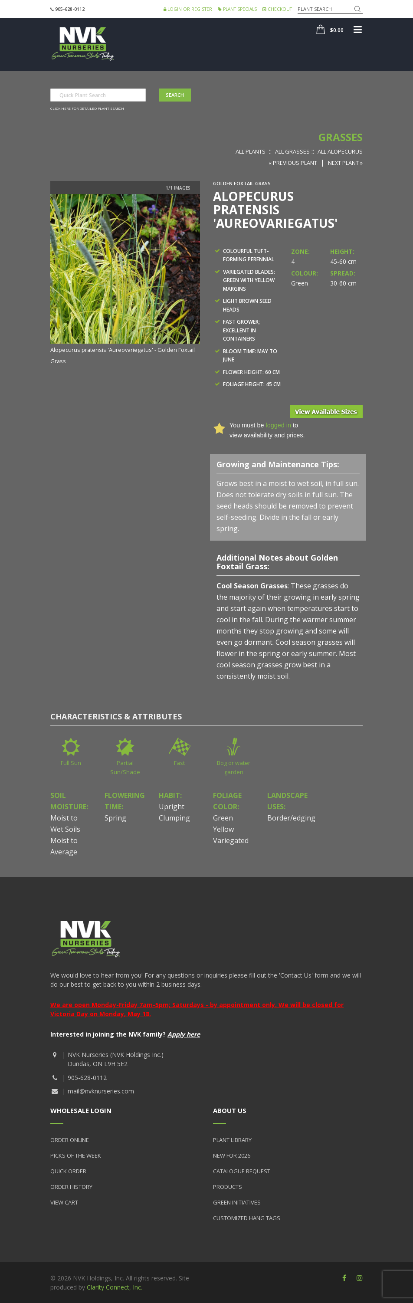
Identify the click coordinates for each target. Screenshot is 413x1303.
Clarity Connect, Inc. (114, 1287)
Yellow (223, 829)
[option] (125, 280)
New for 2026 (231, 1155)
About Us (229, 1110)
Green (223, 818)
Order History (71, 1187)
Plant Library (232, 1140)
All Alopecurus (340, 151)
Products (227, 1187)
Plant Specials (237, 9)
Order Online (69, 1140)
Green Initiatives (237, 1202)
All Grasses (292, 151)
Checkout (277, 9)
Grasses (340, 137)
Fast (179, 763)
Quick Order (68, 1171)
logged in (278, 425)
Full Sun (71, 763)
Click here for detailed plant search (87, 108)
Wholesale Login (80, 1110)
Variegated (231, 840)
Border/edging (291, 818)
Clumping (174, 818)
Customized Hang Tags (246, 1218)
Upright (171, 806)
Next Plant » (345, 163)
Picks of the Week (75, 1155)
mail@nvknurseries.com (101, 1091)
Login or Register (188, 9)
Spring (115, 818)
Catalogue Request (241, 1171)
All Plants (251, 151)
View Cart (64, 1202)
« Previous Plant (293, 163)
